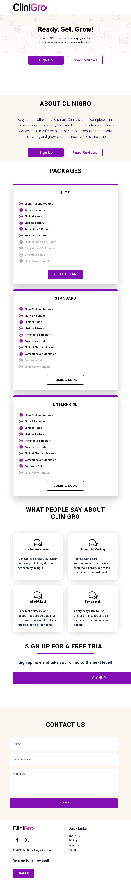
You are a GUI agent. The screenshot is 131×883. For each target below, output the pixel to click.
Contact (73, 849)
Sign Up (46, 60)
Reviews (73, 845)
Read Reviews (84, 60)
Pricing (72, 840)
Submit (63, 803)
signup (23, 873)
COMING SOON (65, 380)
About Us (74, 836)
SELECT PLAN (65, 274)
